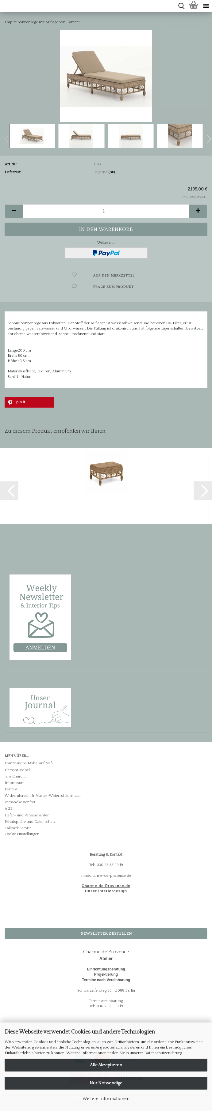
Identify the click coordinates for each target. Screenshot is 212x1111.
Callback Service (18, 828)
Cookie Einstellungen (22, 834)
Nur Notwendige (106, 1083)
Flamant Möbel (17, 770)
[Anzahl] (106, 211)
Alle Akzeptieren (106, 1065)
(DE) (112, 172)
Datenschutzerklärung (163, 1053)
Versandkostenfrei (20, 802)
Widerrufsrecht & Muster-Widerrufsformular (43, 796)
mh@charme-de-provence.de (106, 876)
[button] (14, 211)
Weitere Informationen (106, 1098)
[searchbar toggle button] (181, 6)
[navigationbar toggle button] (206, 6)
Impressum (15, 783)
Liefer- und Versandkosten (27, 815)
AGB (9, 809)
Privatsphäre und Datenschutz (30, 822)
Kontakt (11, 789)
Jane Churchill (16, 776)
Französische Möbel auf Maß (28, 763)
